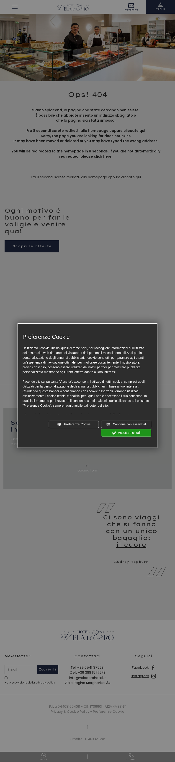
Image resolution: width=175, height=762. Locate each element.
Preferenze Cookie (73, 424)
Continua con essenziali (126, 424)
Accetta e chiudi (126, 433)
